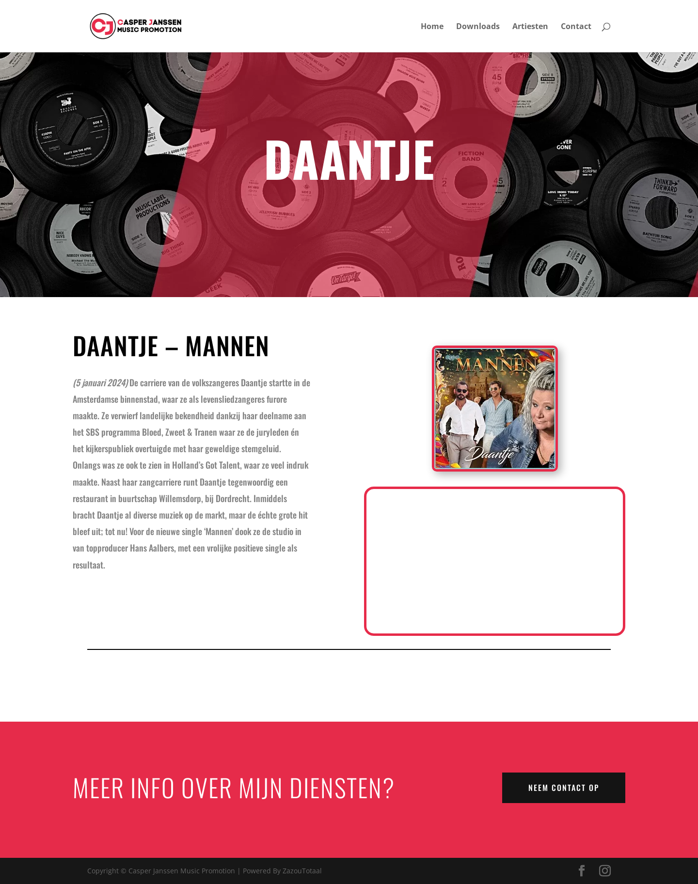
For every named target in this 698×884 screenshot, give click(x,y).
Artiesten (530, 27)
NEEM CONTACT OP (563, 787)
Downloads (478, 27)
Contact (576, 27)
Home (432, 27)
